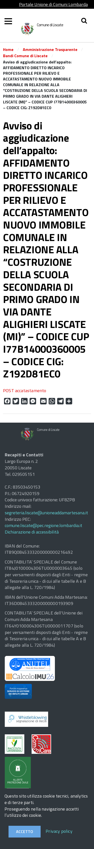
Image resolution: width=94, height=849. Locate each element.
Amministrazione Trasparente (50, 49)
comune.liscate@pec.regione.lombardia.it (43, 525)
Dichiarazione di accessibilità (32, 532)
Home (8, 49)
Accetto (24, 832)
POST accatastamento (24, 390)
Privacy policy (59, 831)
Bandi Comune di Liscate (25, 56)
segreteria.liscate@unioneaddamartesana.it (46, 512)
